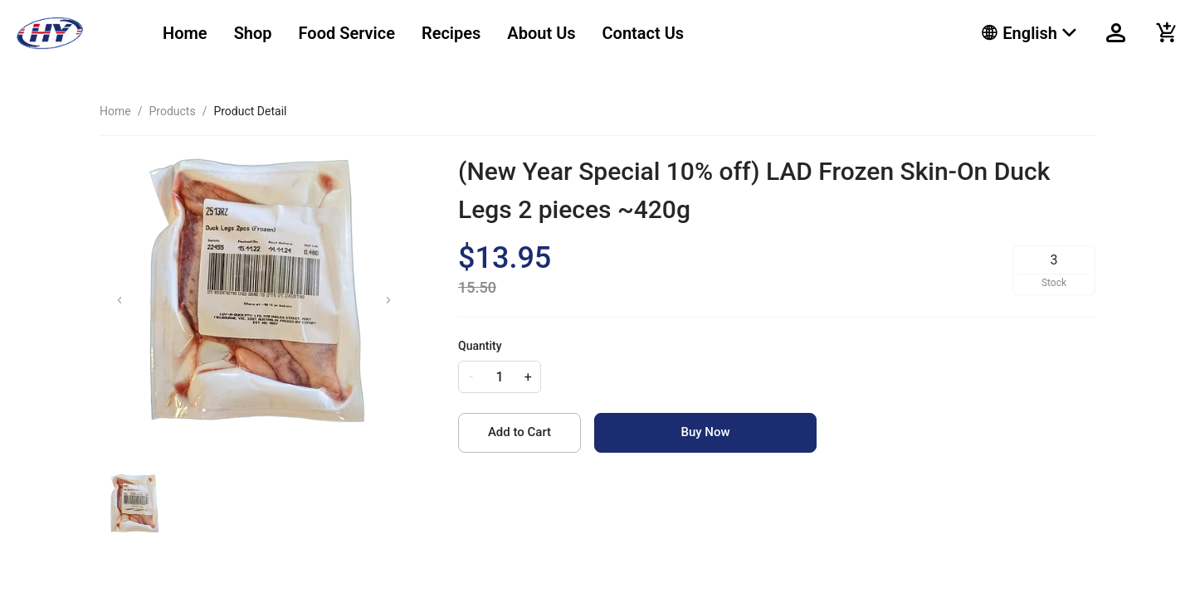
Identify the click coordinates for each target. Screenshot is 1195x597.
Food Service (347, 33)
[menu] (551, 33)
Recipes (451, 33)
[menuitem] (185, 33)
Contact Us (643, 33)
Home (185, 33)
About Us (541, 33)
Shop (253, 33)
